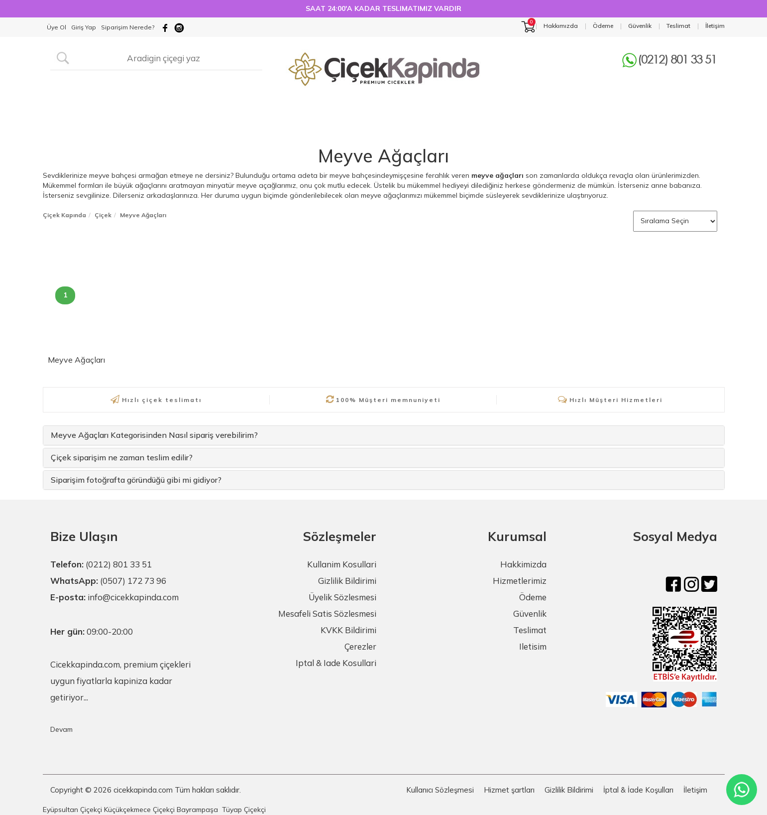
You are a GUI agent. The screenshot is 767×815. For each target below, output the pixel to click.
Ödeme (533, 597)
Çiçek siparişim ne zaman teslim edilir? (122, 457)
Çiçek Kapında (64, 215)
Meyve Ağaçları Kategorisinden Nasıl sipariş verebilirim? (154, 435)
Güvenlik (530, 613)
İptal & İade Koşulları (638, 790)
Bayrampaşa (197, 809)
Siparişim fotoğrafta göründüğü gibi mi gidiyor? (136, 480)
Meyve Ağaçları (383, 155)
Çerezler (360, 646)
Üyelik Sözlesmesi (342, 597)
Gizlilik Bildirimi (347, 580)
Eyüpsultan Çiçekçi (72, 809)
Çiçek (103, 215)
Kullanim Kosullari (341, 564)
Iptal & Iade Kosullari (336, 663)
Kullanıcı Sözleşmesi (440, 790)
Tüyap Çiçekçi (244, 809)
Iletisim (533, 646)
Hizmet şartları (509, 790)
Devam (61, 729)
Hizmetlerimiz (520, 580)
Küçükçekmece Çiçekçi (139, 809)
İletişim (695, 790)
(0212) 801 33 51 (119, 564)
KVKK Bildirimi (348, 630)
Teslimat (530, 630)
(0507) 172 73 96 (133, 580)
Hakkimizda (523, 564)
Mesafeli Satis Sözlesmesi (327, 613)
